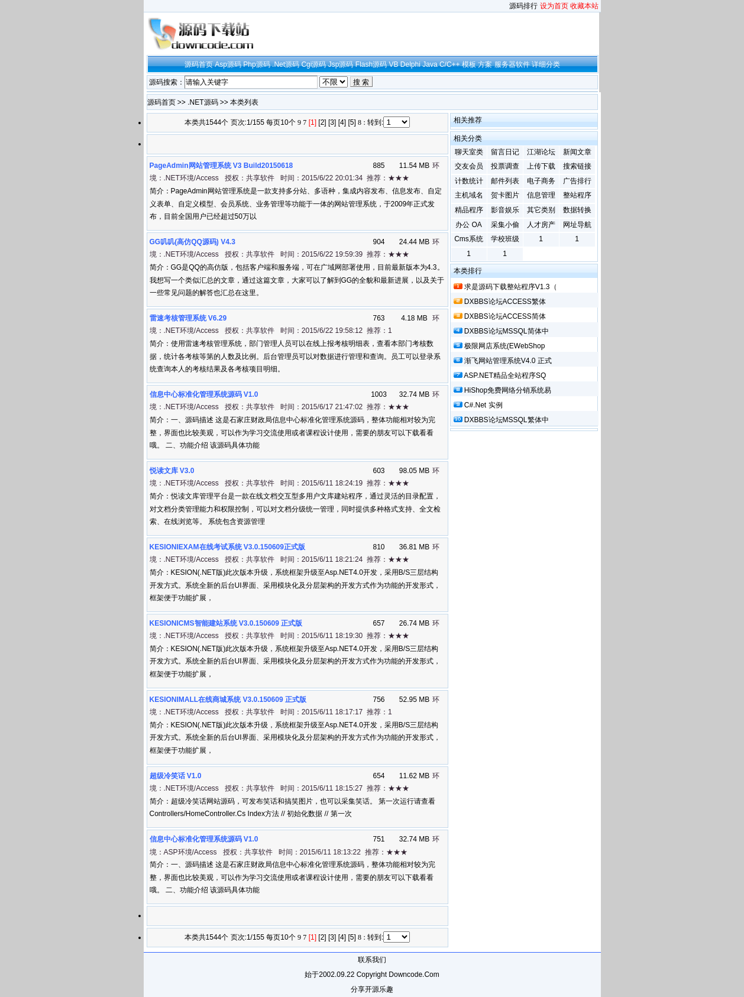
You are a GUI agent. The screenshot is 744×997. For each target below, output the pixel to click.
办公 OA (468, 225)
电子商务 (541, 181)
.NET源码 (202, 102)
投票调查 (505, 166)
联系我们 (372, 960)
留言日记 (505, 152)
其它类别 (541, 210)
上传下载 (541, 166)
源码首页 (161, 102)
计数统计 (469, 181)
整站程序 (577, 195)
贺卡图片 (505, 195)
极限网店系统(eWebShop (504, 346)
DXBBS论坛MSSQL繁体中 (506, 420)
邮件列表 (505, 181)
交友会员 (469, 166)
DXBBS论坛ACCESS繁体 (505, 301)
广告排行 (577, 181)
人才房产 (541, 225)
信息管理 (541, 195)
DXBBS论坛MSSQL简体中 (506, 331)
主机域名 (469, 195)
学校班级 (505, 239)
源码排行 (523, 6)
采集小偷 (505, 225)
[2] (322, 122)
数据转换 (577, 210)
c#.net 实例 (483, 405)
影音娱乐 (505, 210)
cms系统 (468, 239)
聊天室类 (469, 152)
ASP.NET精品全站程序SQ (505, 375)
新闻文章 (577, 152)
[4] (342, 122)
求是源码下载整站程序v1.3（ (510, 287)
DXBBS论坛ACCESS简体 (505, 316)
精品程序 (469, 210)
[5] (351, 122)
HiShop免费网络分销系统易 (507, 390)
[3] (332, 122)
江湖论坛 (541, 152)
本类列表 (244, 102)
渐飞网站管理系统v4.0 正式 (508, 361)
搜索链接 (577, 166)
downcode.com (414, 974)
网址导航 (577, 225)
